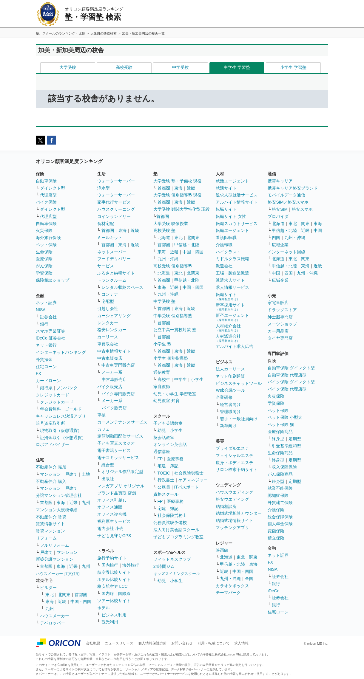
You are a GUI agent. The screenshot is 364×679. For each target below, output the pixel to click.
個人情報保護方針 (152, 643)
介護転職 (224, 244)
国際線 (124, 593)
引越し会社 (107, 308)
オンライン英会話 (170, 444)
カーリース (107, 336)
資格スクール (165, 494)
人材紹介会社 (228, 327)
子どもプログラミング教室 (178, 536)
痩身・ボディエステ (234, 462)
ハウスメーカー (54, 615)
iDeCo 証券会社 (50, 338)
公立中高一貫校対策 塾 (174, 329)
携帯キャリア (280, 181)
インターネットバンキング (61, 352)
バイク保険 (46, 202)
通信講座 (161, 451)
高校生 (164, 379)
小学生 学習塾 (293, 67)
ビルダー (48, 587)
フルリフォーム (54, 545)
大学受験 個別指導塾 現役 (177, 195)
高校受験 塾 (164, 230)
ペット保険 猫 (281, 424)
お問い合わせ (182, 643)
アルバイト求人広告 (234, 346)
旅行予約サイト (112, 558)
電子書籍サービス (114, 450)
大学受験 (67, 67)
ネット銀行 (46, 345)
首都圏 (46, 502)
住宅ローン (46, 366)
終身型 (278, 438)
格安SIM (280, 209)
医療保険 (44, 258)
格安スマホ (302, 209)
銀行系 (46, 387)
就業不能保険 (280, 488)
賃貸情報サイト (50, 523)
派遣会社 (224, 265)
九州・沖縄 (168, 258)
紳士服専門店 (280, 316)
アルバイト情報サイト (236, 202)
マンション (50, 474)
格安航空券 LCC (112, 586)
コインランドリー (114, 216)
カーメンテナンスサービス (122, 422)
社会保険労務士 (188, 473)
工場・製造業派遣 (232, 273)
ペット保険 (46, 244)
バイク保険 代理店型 (287, 389)
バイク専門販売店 (118, 393)
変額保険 (276, 530)
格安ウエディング (232, 499)
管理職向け (230, 411)
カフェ (103, 429)
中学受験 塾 (164, 301)
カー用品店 (278, 331)
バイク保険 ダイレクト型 (291, 381)
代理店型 (48, 195)
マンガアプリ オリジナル (120, 485)
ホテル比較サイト (114, 579)
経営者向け (230, 404)
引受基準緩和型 (286, 446)
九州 (86, 502)
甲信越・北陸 (186, 244)
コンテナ (109, 294)
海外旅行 (130, 565)
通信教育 (161, 372)
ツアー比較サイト (114, 600)
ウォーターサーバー (116, 181)
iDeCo (273, 590)
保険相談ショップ (52, 280)
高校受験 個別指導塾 (172, 265)
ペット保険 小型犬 (285, 417)
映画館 (222, 550)
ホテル (103, 607)
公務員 (164, 487)
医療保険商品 (280, 431)
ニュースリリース (119, 643)
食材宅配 (105, 223)
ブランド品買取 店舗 (116, 493)
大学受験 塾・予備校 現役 (177, 181)
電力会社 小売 (110, 528)
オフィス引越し (112, 500)
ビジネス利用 (114, 615)
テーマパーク (228, 592)
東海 (61, 502)
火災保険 (44, 230)
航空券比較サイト (114, 572)
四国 (276, 237)
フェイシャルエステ (234, 455)
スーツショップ (282, 324)
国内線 (107, 593)
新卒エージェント (232, 317)
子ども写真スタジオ (116, 443)
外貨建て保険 (280, 502)
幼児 (162, 430)
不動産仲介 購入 (51, 481)
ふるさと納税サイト (116, 273)
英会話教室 (163, 437)
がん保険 (44, 265)
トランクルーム (112, 280)
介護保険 (276, 509)
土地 (86, 474)
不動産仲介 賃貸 (51, 516)
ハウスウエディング (234, 492)
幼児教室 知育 (166, 400)
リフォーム (46, 538)
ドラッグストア (282, 309)
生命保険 (44, 251)
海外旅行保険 (48, 237)
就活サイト (226, 188)
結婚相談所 (226, 506)
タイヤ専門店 (280, 338)
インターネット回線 (286, 251)
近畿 (73, 502)
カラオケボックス (232, 585)
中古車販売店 (109, 358)
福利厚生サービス (114, 521)
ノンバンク (67, 387)
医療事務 (175, 458)
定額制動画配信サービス (120, 436)
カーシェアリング (114, 315)
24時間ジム (164, 566)
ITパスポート (186, 487)
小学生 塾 (162, 344)
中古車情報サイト (114, 351)
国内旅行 (109, 565)
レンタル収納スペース (122, 287)
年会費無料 (50, 409)
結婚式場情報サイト (234, 520)
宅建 (162, 465)
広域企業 (280, 244)
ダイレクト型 (52, 188)
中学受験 (180, 67)
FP (160, 458)
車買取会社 (107, 344)
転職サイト (226, 209)
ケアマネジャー (193, 480)
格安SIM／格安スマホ (288, 202)
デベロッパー (52, 623)
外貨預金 (44, 359)
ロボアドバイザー (52, 444)
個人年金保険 (280, 523)
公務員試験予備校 (170, 522)
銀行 (44, 324)
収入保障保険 (284, 467)
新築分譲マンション (54, 559)
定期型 (295, 438)
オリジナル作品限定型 (122, 471)
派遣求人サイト (230, 280)
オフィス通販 (109, 507)
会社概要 (93, 643)
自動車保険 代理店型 (287, 375)
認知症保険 (278, 495)
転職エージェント (232, 230)
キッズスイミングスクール (176, 573)
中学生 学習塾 (237, 67)
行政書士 (166, 480)
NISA (41, 309)
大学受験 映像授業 (170, 223)
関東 (253, 557)
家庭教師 (161, 386)
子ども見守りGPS (114, 535)
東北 (49, 594)
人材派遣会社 (228, 338)
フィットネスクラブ (172, 559)
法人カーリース (230, 369)
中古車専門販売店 (118, 365)
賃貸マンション (50, 530)
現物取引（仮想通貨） (61, 430)
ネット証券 (46, 302)
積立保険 (276, 538)
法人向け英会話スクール (176, 529)
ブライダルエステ (232, 448)
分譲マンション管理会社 (59, 495)
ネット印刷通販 (230, 376)
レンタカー (107, 322)
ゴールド (73, 409)
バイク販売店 (109, 386)
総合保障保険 (280, 516)
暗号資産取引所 (50, 423)
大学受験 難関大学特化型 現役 (181, 209)
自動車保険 (46, 181)
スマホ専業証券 (50, 331)
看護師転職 (226, 237)
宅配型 (107, 301)
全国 (249, 578)
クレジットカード (52, 395)
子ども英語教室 (168, 423)
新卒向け (228, 425)
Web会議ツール (230, 390)
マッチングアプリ (232, 527)
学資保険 (44, 273)
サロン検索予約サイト (236, 469)
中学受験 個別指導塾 (172, 315)
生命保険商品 (280, 452)
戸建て (71, 474)
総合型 (107, 464)
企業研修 (224, 397)
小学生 (197, 379)
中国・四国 (80, 601)
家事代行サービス (114, 202)
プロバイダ (278, 216)
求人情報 (241, 643)
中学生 (180, 379)
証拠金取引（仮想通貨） (63, 437)
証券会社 (48, 316)
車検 (101, 415)
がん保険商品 (280, 474)
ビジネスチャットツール (239, 383)
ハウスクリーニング (116, 209)
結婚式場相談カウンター (239, 513)
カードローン (48, 380)
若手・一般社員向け (238, 418)
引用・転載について (214, 643)
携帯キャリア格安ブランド (293, 188)
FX (38, 373)
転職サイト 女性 (231, 216)
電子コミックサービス (118, 457)
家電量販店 (278, 302)
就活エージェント (232, 181)
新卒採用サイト (230, 307)
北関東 (64, 594)
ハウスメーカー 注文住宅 (58, 573)
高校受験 (124, 67)
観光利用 (109, 621)
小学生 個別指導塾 (170, 358)
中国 (318, 230)
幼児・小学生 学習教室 (174, 393)
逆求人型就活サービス (236, 195)
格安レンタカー (112, 329)
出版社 (107, 478)
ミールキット (109, 237)
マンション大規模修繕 (57, 509)
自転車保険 (46, 223)
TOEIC (164, 473)
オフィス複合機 (112, 514)
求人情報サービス (232, 287)
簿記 (174, 465)
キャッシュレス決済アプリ (61, 416)
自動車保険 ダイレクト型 (291, 367)
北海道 (164, 237)
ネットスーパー (112, 251)
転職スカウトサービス (236, 223)
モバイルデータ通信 (286, 195)
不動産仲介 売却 (51, 467)
